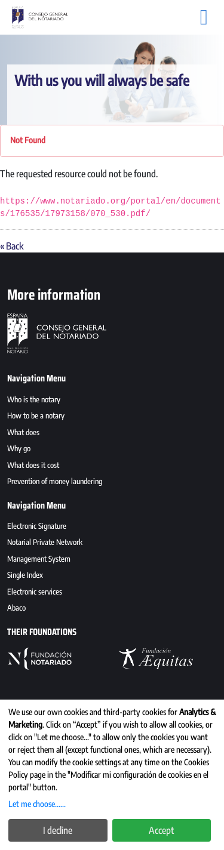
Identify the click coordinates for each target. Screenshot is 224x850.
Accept (161, 830)
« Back (11, 246)
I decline (57, 830)
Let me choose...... (37, 804)
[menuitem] (112, 401)
